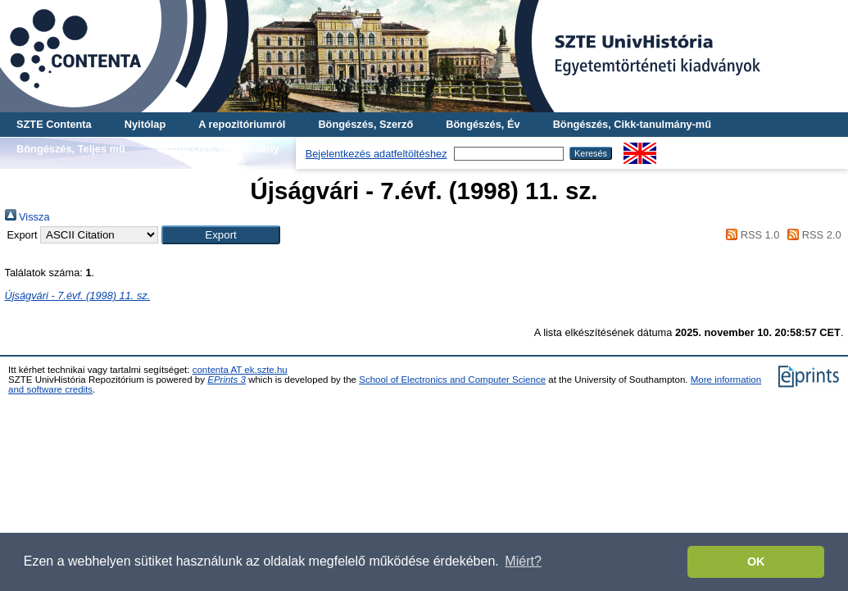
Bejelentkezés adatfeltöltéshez (376, 154)
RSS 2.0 (811, 235)
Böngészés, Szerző (365, 124)
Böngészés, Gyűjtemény (218, 149)
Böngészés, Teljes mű (70, 149)
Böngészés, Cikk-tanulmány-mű (632, 124)
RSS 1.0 (750, 235)
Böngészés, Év (482, 124)
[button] (220, 234)
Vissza (27, 217)
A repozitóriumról (241, 124)
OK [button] (756, 561)
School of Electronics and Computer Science (452, 379)
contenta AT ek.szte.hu (240, 370)
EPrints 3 (226, 379)
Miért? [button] (523, 561)
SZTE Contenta (54, 124)
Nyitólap (145, 124)
